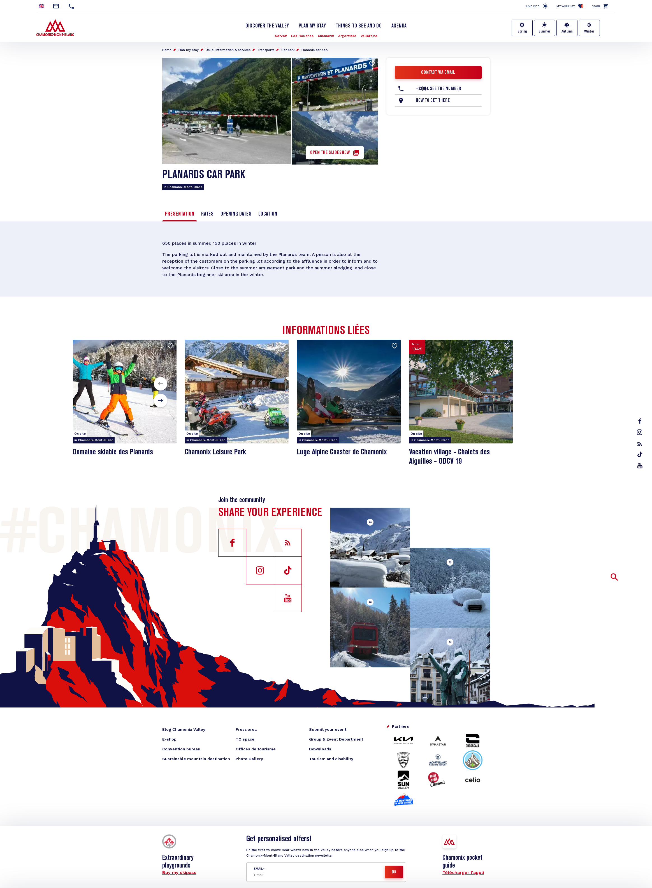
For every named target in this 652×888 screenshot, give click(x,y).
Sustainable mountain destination (196, 759)
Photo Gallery (249, 759)
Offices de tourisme (256, 749)
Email (258, 869)
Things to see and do (359, 26)
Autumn (566, 31)
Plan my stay (312, 26)
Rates (207, 214)
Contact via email (438, 73)
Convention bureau (181, 749)
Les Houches (302, 36)
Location (267, 214)
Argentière (347, 36)
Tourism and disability (331, 759)
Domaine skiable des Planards (113, 452)
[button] (160, 383)
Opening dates (236, 214)
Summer (544, 31)
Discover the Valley (267, 26)
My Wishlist (569, 6)
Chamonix (326, 36)
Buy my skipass (179, 872)
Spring (522, 31)
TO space (245, 739)
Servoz (281, 36)
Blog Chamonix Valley (183, 729)
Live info (533, 6)
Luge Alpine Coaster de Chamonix (342, 452)
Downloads (320, 749)
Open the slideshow (330, 153)
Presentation (179, 214)
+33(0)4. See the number (438, 89)
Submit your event (327, 729)
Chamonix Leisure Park (215, 452)
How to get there (433, 101)
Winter (589, 31)
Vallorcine (369, 36)
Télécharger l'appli (463, 872)
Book (596, 6)
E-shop (169, 739)
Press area (246, 729)
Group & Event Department (336, 739)
